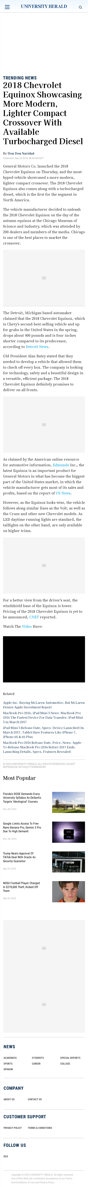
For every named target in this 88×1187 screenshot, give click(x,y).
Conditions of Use (25, 1182)
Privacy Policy (47, 1182)
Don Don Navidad (21, 153)
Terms (68, 1178)
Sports (8, 1063)
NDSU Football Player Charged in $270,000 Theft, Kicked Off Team (21, 887)
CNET (34, 617)
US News (63, 493)
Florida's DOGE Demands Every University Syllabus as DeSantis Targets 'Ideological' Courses (22, 797)
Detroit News (37, 346)
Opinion (8, 1069)
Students (38, 1057)
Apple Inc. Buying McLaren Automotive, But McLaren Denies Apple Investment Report (44, 704)
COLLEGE (65, 1063)
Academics (10, 1057)
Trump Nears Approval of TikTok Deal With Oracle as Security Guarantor (19, 857)
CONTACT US (35, 1099)
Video (27, 626)
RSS (6, 1156)
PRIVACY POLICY (13, 1127)
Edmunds (61, 465)
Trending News (20, 77)
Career (36, 1063)
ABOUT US (9, 1099)
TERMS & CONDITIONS (40, 1127)
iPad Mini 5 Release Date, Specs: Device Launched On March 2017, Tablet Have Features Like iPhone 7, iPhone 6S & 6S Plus (43, 732)
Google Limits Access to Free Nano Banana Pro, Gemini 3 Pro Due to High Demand (22, 827)
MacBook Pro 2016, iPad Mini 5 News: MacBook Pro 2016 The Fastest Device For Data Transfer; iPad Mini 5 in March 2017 (43, 717)
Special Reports (70, 1057)
